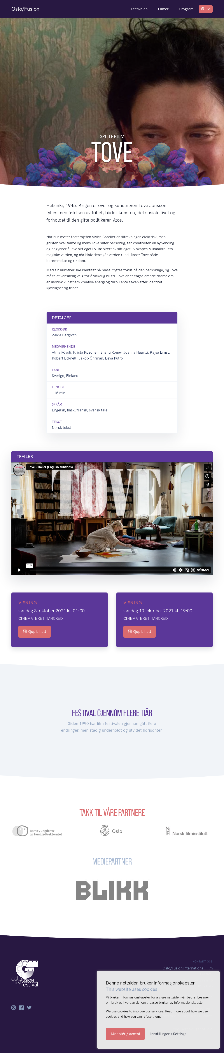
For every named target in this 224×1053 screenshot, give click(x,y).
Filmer (163, 9)
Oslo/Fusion (25, 9)
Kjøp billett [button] (34, 631)
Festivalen (139, 9)
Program (186, 9)
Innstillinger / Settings (168, 1034)
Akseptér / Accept (125, 1034)
